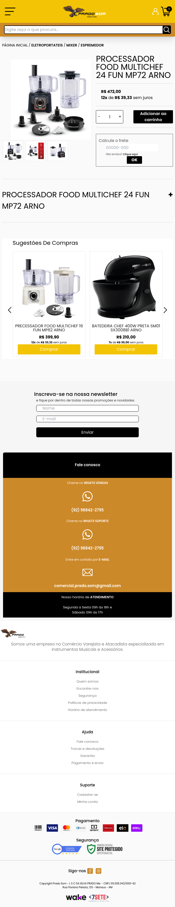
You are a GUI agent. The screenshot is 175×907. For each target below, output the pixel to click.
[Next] (165, 310)
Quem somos (88, 681)
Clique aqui (130, 154)
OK (134, 160)
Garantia (87, 755)
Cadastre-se (87, 794)
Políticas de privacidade (87, 702)
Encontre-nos (88, 688)
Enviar (87, 432)
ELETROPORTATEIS (47, 45)
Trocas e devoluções (87, 748)
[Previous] (10, 310)
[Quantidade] (109, 116)
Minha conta (87, 801)
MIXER (71, 45)
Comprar (49, 349)
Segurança (88, 695)
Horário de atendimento (87, 709)
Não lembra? (122, 154)
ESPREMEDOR (92, 45)
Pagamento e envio (87, 762)
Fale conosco (87, 741)
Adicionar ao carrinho (153, 117)
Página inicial (15, 45)
